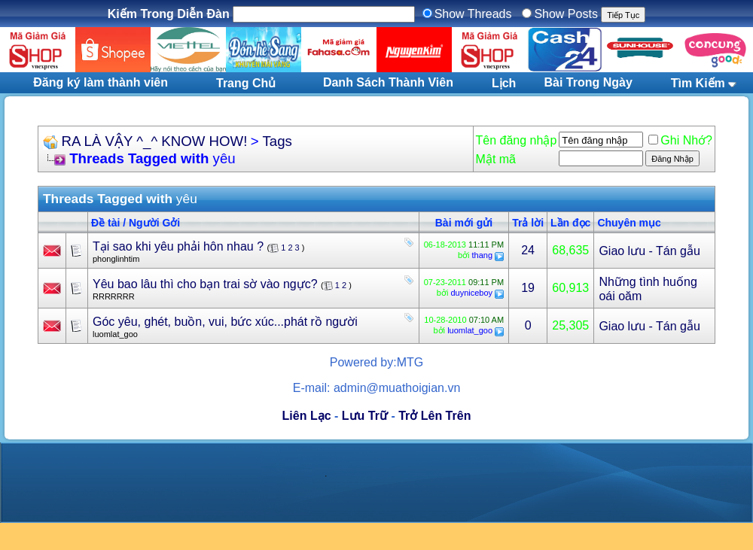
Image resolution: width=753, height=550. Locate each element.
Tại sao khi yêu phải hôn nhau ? (178, 246)
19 (528, 287)
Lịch (504, 83)
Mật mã (496, 159)
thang (482, 255)
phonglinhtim (116, 258)
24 (528, 250)
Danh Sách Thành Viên (388, 82)
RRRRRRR (114, 296)
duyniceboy (471, 292)
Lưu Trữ (365, 415)
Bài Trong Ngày (588, 82)
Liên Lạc (306, 415)
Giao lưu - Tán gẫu (649, 251)
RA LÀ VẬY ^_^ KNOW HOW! (154, 141)
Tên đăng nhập (516, 140)
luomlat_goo (115, 334)
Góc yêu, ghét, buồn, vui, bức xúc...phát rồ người (225, 321)
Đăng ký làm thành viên (100, 82)
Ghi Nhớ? (680, 140)
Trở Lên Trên (434, 415)
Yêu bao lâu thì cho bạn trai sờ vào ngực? (205, 284)
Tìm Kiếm (698, 83)
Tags (277, 141)
